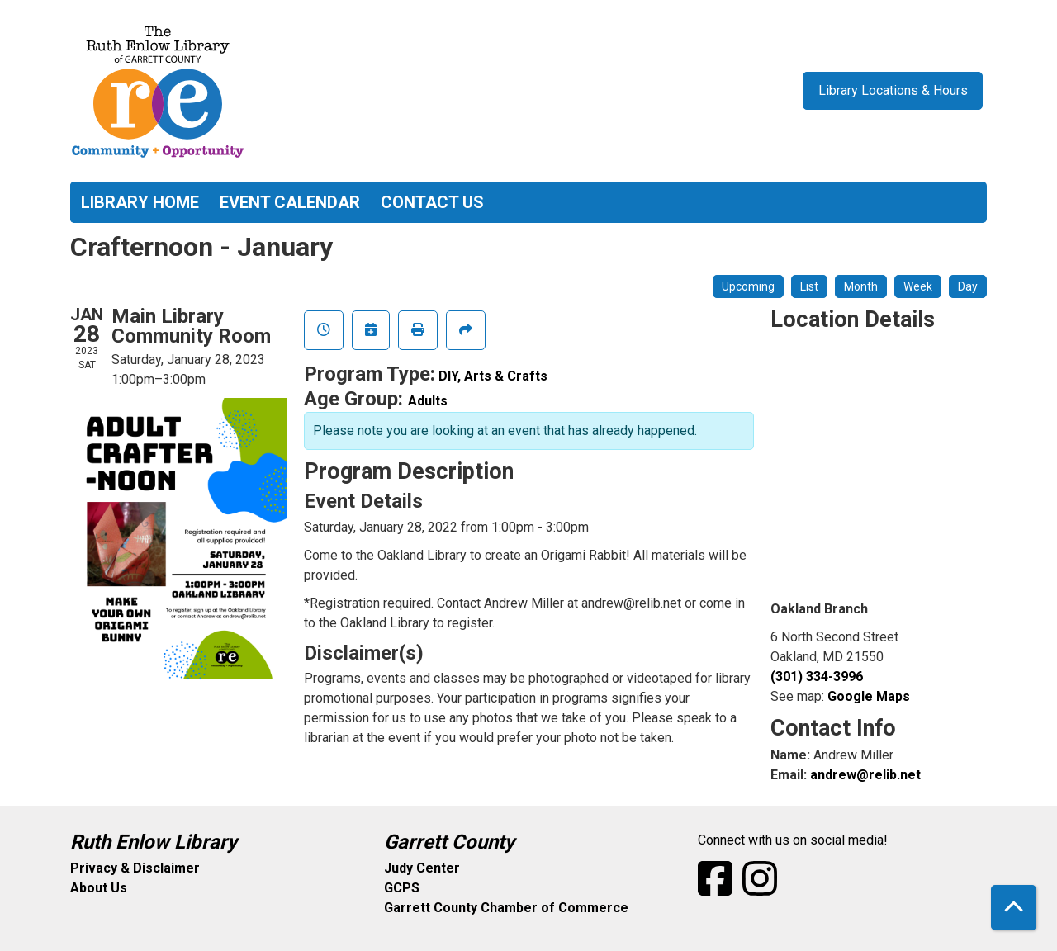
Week (917, 286)
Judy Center (422, 868)
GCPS (401, 888)
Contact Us (432, 202)
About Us (98, 888)
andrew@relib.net (865, 775)
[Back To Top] (1013, 907)
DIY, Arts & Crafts (492, 376)
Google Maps (868, 696)
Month (861, 286)
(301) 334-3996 (816, 676)
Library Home (140, 202)
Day (968, 286)
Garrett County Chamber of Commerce (506, 908)
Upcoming (748, 286)
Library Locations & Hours (893, 90)
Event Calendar (290, 202)
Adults (428, 401)
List (809, 286)
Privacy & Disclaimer (135, 868)
